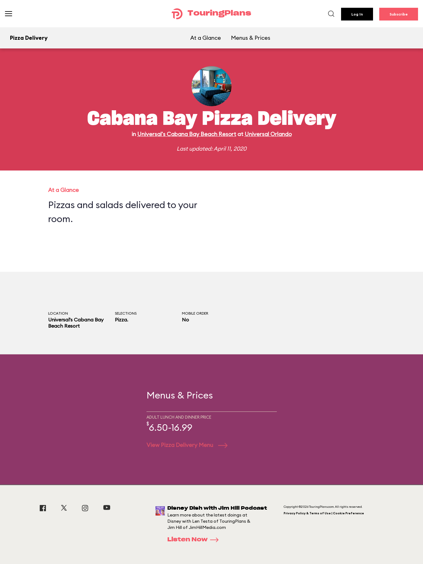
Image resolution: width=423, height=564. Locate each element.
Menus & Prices (250, 37)
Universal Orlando (268, 134)
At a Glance (205, 37)
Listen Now (195, 540)
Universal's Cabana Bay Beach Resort (186, 134)
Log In (357, 14)
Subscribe (398, 14)
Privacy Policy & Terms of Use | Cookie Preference (324, 513)
